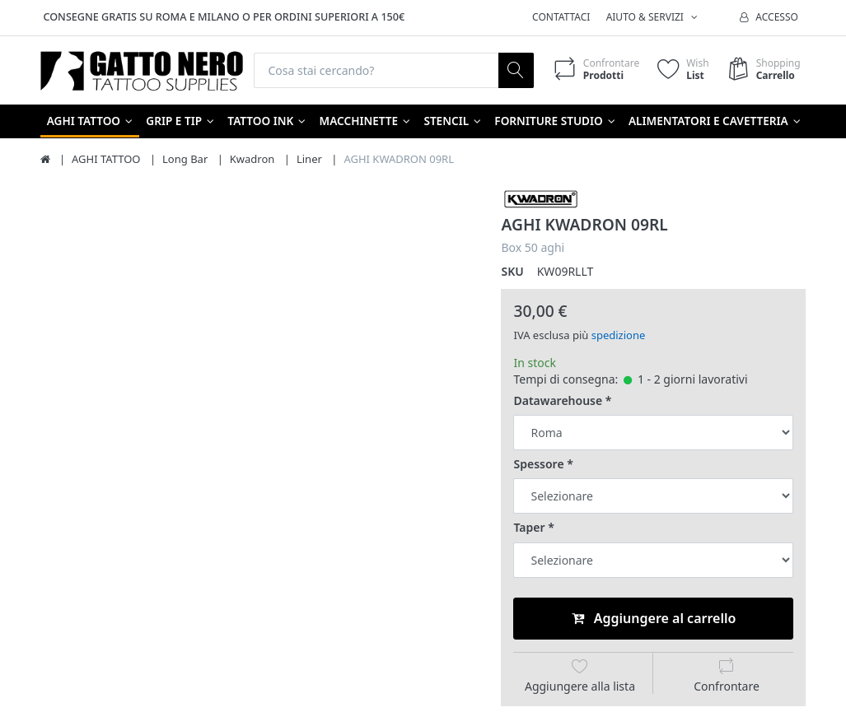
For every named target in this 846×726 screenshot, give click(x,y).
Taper (529, 528)
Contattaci (561, 17)
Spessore (538, 464)
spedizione (618, 335)
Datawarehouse (557, 400)
